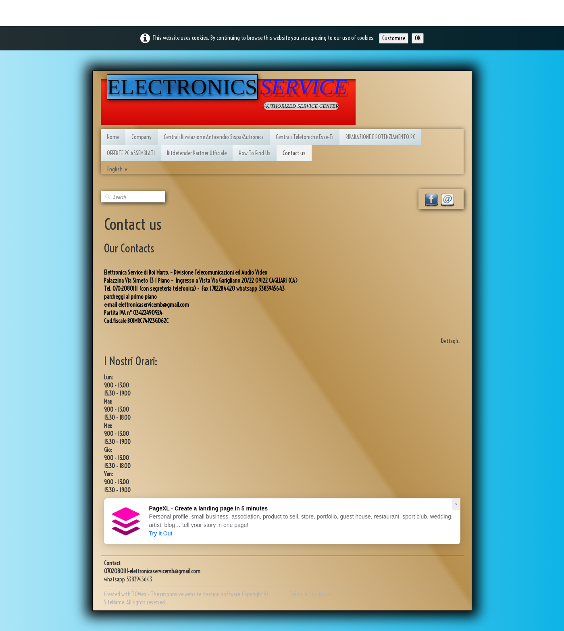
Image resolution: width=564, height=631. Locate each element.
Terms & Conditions (311, 594)
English (118, 169)
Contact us (294, 153)
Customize (393, 38)
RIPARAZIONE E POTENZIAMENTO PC (380, 137)
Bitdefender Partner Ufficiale (197, 153)
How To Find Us (255, 153)
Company (141, 137)
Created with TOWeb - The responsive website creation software (171, 594)
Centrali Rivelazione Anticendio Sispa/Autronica (214, 137)
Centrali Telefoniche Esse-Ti (304, 137)
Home (113, 137)
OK (417, 38)
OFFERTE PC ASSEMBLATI (131, 153)
